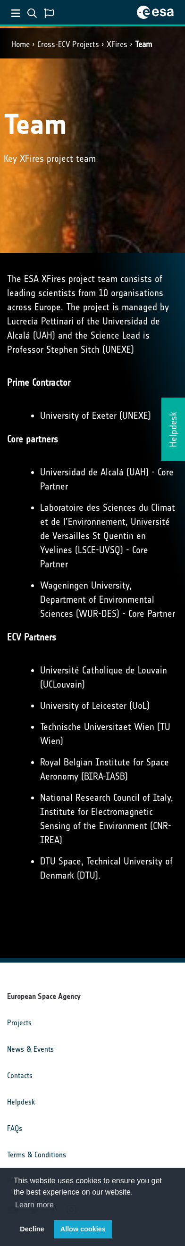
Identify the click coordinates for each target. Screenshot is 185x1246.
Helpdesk (21, 1101)
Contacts (20, 1075)
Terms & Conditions (36, 1154)
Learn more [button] (34, 1205)
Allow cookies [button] (83, 1229)
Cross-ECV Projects (68, 44)
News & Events (30, 1049)
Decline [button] (32, 1229)
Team (143, 44)
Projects (19, 1022)
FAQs (14, 1128)
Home (20, 44)
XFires (117, 44)
